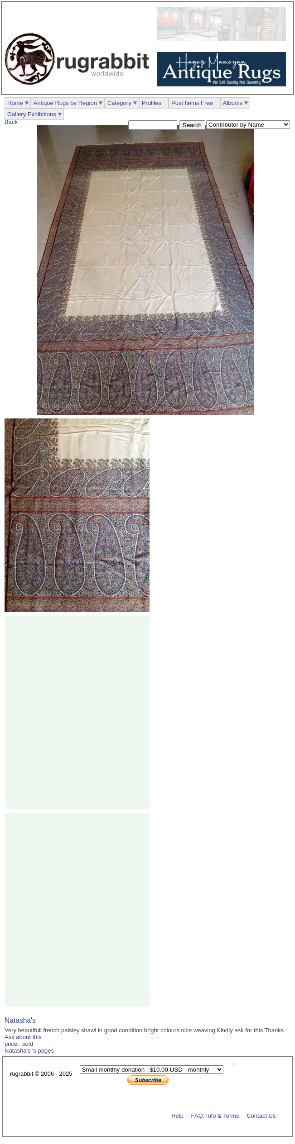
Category (119, 103)
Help (177, 1115)
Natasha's (20, 1020)
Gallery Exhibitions (31, 114)
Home (15, 103)
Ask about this (23, 1037)
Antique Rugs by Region (65, 103)
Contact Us (261, 1115)
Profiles (151, 103)
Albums (232, 103)
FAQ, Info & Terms (215, 1115)
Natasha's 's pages (29, 1050)
